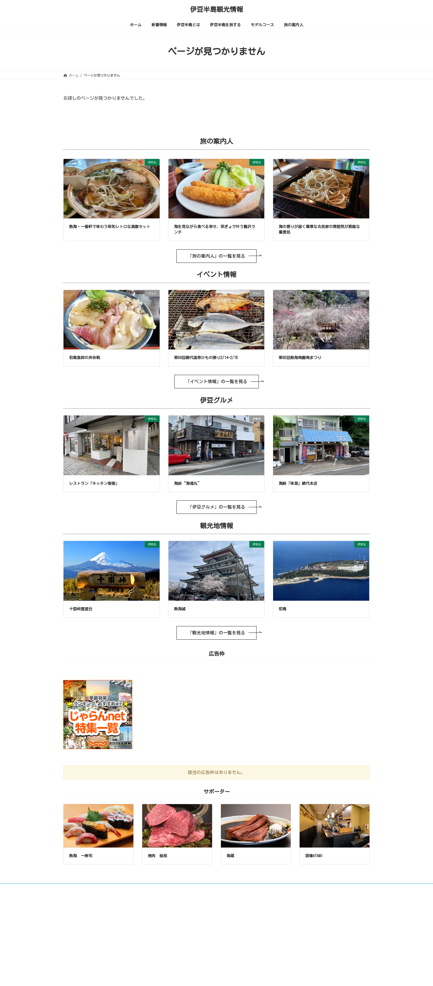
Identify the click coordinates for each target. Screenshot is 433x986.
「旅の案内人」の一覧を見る (216, 256)
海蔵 (230, 856)
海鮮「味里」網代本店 (298, 483)
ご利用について (80, 888)
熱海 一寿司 (80, 856)
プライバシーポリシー (165, 888)
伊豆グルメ (183, 977)
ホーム (176, 919)
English (296, 929)
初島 (282, 609)
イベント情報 (185, 969)
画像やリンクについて (120, 888)
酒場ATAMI (314, 856)
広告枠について (268, 888)
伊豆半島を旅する (184, 961)
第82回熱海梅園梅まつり (300, 358)
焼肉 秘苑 (157, 856)
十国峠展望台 (80, 609)
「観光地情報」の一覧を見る (216, 633)
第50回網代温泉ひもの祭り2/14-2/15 (206, 358)
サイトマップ (235, 888)
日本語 (323, 929)
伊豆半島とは (181, 936)
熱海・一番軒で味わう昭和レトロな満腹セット (109, 227)
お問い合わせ (203, 888)
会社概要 (333, 888)
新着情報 (178, 928)
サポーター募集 (303, 888)
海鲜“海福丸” (188, 483)
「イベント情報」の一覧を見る (216, 381)
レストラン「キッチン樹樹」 (94, 483)
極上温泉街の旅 (186, 944)
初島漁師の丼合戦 (84, 358)
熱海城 (180, 609)
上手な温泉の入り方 (190, 952)
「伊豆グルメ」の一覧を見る (216, 507)
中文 (347, 929)
